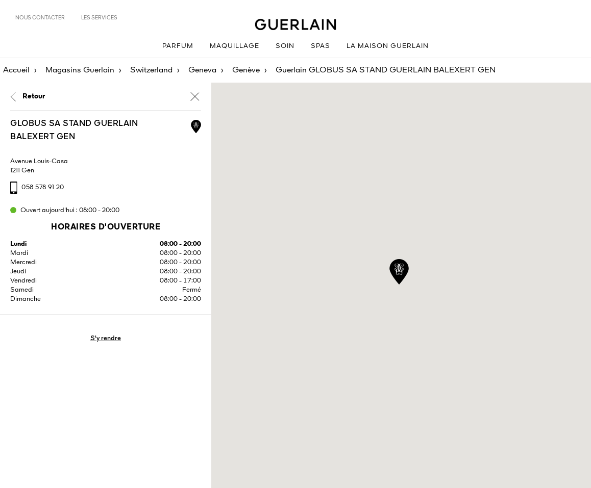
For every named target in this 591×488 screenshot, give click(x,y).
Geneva (202, 70)
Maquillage (234, 46)
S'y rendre (105, 338)
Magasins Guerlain (79, 70)
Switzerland (151, 70)
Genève (246, 70)
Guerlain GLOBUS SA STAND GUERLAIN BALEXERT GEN (386, 70)
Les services (99, 17)
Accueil (16, 70)
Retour (33, 96)
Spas (320, 46)
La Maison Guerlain (388, 46)
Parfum (177, 46)
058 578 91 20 (42, 187)
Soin (285, 46)
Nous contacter (40, 17)
